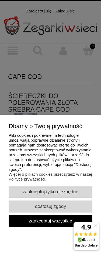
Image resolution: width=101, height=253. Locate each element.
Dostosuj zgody (50, 206)
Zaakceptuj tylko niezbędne (50, 191)
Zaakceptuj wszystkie (50, 221)
